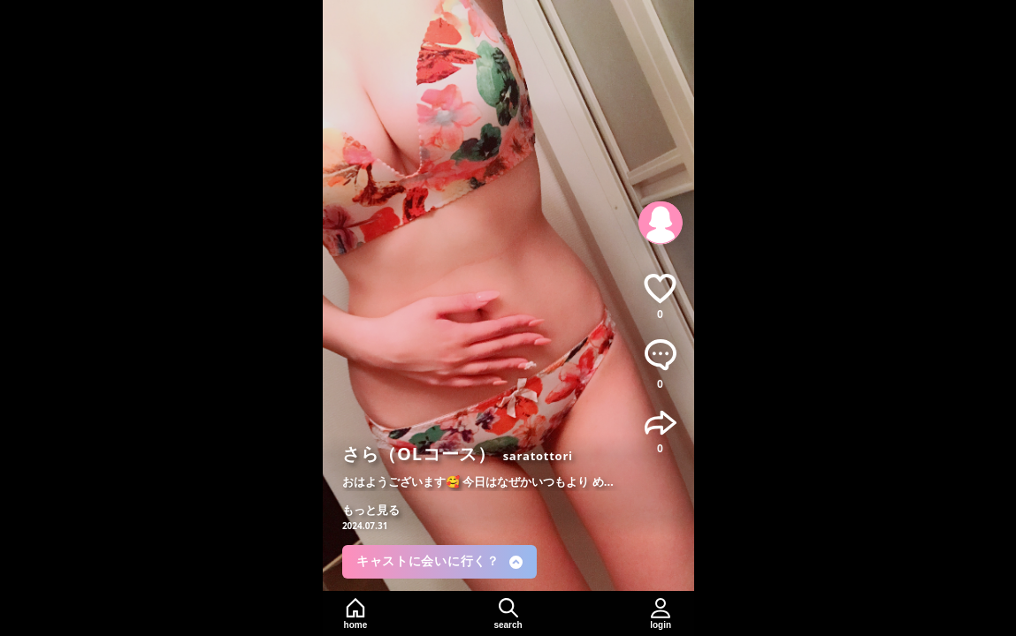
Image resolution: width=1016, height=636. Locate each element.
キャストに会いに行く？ (439, 561)
